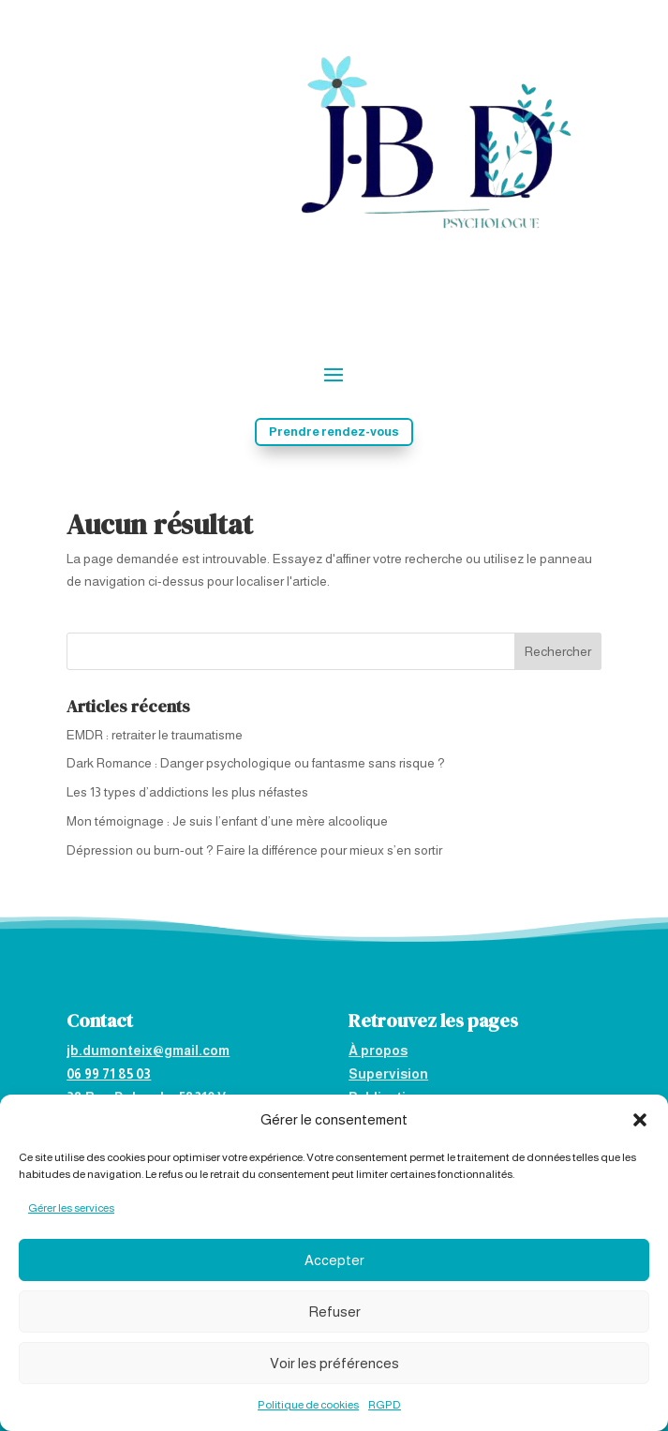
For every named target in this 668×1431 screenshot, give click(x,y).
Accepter (334, 1260)
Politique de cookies (308, 1404)
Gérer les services (71, 1208)
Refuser (334, 1311)
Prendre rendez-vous (334, 432)
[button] (640, 1120)
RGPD (384, 1404)
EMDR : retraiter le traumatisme (155, 734)
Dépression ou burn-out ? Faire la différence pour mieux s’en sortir (254, 849)
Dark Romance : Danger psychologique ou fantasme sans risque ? (256, 762)
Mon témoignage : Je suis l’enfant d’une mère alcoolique (227, 820)
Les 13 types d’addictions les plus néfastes (187, 791)
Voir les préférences (334, 1363)
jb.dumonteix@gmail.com (148, 1050)
